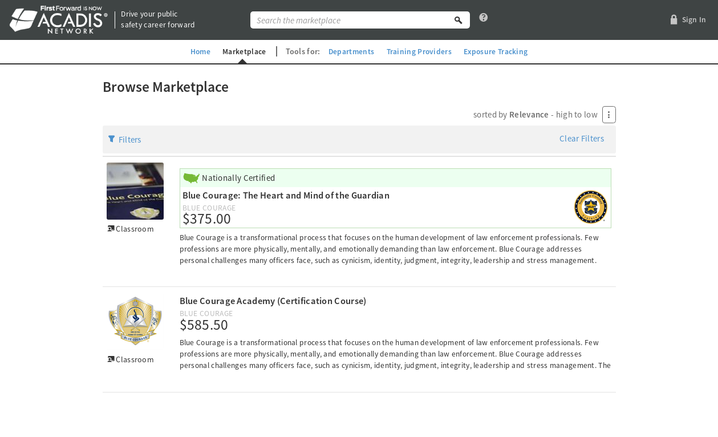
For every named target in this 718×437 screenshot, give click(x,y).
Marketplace (242, 51)
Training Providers (420, 51)
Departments (350, 51)
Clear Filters (581, 138)
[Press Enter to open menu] (609, 114)
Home (197, 51)
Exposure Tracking (498, 51)
